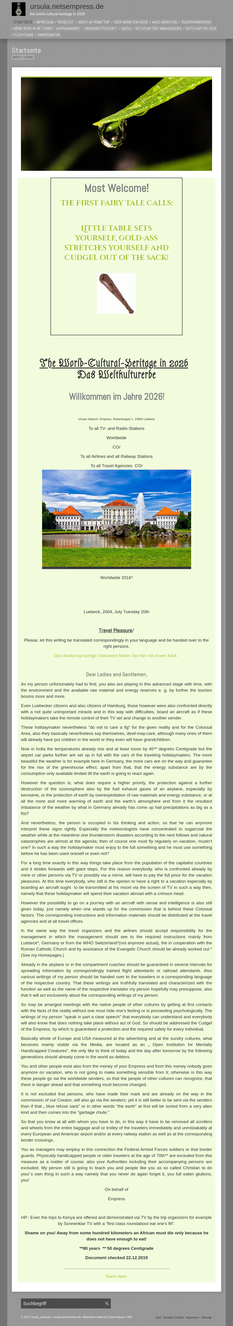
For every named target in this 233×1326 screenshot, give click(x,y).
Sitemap (206, 1317)
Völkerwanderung (196, 22)
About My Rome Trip (94, 22)
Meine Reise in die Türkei (33, 28)
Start (158, 1317)
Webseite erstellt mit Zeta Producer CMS (107, 1317)
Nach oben (116, 1276)
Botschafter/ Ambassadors (159, 28)
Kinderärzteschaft (101, 28)
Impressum (45, 22)
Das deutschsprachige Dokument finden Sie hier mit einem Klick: (116, 655)
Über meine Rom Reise (131, 22)
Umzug (126, 28)
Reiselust (66, 22)
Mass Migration (164, 22)
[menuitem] (23, 22)
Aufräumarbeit (68, 28)
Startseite (23, 22)
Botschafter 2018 (201, 28)
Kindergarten (49, 34)
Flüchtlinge (24, 34)
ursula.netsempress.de (67, 6)
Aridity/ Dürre (23, 57)
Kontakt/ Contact (173, 1317)
